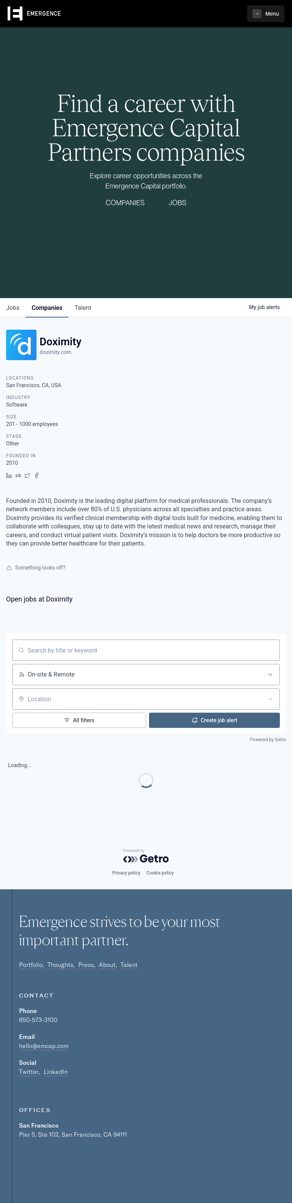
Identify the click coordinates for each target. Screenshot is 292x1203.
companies (47, 307)
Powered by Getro (268, 739)
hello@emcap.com (43, 1046)
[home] (34, 13)
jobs (12, 307)
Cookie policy (160, 873)
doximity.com (55, 352)
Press (86, 964)
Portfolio (31, 964)
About (107, 964)
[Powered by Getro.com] (146, 856)
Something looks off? (35, 568)
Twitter (29, 1071)
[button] (265, 13)
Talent (129, 964)
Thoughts (60, 964)
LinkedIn (56, 1071)
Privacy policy (126, 873)
